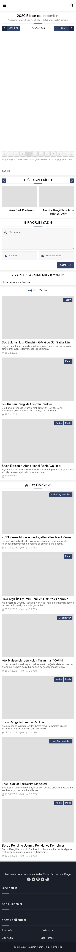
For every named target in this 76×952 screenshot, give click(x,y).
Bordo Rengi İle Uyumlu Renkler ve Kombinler (33, 845)
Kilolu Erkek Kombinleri (58, 210)
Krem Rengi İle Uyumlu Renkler (23, 722)
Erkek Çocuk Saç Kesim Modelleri (24, 784)
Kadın (68, 361)
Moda (68, 423)
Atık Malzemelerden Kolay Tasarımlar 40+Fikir (33, 660)
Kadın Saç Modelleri (61, 495)
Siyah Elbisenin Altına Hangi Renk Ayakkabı (31, 466)
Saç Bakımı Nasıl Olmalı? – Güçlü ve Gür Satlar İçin (36, 342)
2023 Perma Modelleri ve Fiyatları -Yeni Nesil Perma (37, 537)
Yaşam (67, 300)
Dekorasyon (65, 618)
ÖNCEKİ (13, 28)
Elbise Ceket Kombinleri (30, 20)
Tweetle (6, 171)
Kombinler (56, 947)
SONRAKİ (61, 28)
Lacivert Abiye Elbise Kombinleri (21, 212)
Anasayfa (12, 20)
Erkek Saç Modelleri (61, 741)
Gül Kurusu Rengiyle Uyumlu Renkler (27, 404)
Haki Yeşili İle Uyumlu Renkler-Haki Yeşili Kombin (35, 599)
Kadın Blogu (43, 947)
